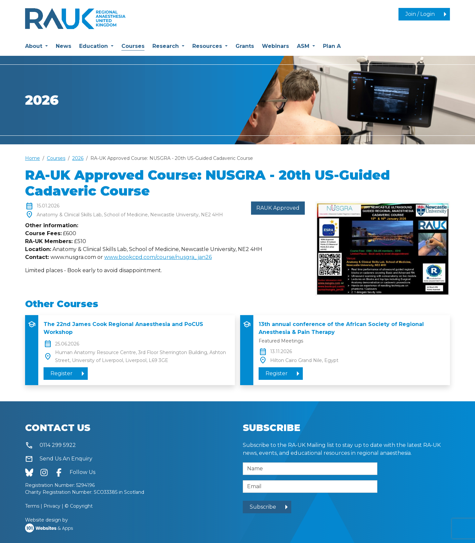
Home (32, 158)
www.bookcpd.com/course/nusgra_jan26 (158, 257)
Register (61, 373)
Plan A (332, 46)
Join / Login (420, 14)
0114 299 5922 (50, 445)
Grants (245, 46)
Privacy (52, 506)
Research (166, 46)
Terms (32, 506)
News (63, 46)
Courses (132, 45)
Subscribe (263, 507)
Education (94, 46)
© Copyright (79, 506)
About (34, 46)
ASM (304, 46)
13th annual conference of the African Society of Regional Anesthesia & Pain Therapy (341, 328)
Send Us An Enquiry (58, 459)
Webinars (275, 46)
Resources (208, 46)
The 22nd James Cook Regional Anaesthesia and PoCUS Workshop (123, 328)
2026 (77, 158)
